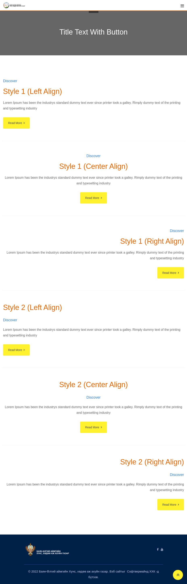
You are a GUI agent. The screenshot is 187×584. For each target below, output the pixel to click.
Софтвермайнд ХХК (141, 571)
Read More (15, 123)
